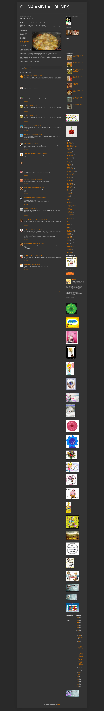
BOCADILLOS (69, 158)
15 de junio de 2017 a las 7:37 (35, 264)
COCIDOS (69, 170)
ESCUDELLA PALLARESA (78, 104)
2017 (78, 630)
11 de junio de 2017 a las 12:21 (36, 75)
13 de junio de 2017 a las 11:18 (32, 208)
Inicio (42, 291)
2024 (78, 618)
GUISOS (68, 195)
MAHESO (69, 206)
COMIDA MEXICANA (71, 174)
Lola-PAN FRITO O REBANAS (30, 162)
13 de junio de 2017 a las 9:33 (40, 197)
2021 (78, 623)
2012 (78, 683)
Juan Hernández (27, 229)
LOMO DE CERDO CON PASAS (80, 645)
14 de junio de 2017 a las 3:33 (41, 219)
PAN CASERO (69, 218)
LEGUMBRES (69, 203)
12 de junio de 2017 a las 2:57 (40, 96)
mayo (79, 667)
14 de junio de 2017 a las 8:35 (36, 229)
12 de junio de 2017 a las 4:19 (35, 125)
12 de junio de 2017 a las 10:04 (35, 170)
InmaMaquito (26, 179)
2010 (78, 686)
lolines (74, 279)
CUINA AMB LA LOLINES (45, 7)
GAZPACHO (69, 193)
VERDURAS (69, 252)
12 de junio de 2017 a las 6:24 (32, 143)
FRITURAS (69, 192)
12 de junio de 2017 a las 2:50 (38, 86)
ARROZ (68, 148)
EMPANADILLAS (70, 184)
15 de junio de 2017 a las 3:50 (36, 255)
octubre (79, 635)
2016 (78, 676)
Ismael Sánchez (27, 134)
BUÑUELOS (69, 159)
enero (79, 674)
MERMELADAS (70, 214)
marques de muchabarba (29, 96)
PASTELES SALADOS (71, 222)
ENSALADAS (69, 186)
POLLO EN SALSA (80, 659)
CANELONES (69, 164)
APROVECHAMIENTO (71, 146)
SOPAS (68, 245)
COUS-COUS (69, 177)
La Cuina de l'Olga (27, 187)
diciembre (80, 632)
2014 (78, 679)
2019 (78, 627)
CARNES (68, 167)
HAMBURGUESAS (70, 198)
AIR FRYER (69, 142)
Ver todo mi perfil (69, 298)
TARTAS (68, 247)
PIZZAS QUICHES (70, 231)
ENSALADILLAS (70, 187)
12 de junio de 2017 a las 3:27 (31, 115)
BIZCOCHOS (69, 156)
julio (79, 639)
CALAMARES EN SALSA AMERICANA (77, 98)
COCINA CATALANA (71, 171)
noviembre (80, 633)
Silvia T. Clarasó (27, 255)
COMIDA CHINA (70, 173)
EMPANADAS (69, 183)
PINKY (25, 143)
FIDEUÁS (69, 190)
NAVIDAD (69, 217)
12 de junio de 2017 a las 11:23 (35, 179)
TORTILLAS (69, 249)
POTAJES (69, 236)
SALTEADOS (69, 242)
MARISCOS (69, 208)
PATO (68, 225)
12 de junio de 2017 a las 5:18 (36, 134)
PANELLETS (69, 220)
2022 (78, 622)
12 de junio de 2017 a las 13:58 (38, 187)
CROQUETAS (69, 180)
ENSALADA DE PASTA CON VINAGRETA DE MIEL (80, 650)
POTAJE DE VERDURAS (78, 62)
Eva (24, 105)
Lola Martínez (26, 75)
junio (79, 641)
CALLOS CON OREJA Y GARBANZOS (77, 84)
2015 (78, 678)
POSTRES (69, 234)
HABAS (68, 196)
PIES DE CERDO (70, 230)
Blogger (58, 704)
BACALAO (69, 151)
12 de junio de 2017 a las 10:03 (42, 162)
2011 (78, 684)
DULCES (68, 181)
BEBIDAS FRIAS (70, 154)
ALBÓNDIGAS (69, 143)
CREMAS (68, 179)
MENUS (68, 211)
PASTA (68, 221)
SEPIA (68, 243)
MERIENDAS (69, 212)
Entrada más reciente (25, 291)
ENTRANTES (69, 189)
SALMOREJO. (69, 239)
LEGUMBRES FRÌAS (71, 205)
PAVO (68, 227)
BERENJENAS (70, 155)
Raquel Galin (26, 170)
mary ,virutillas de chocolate (29, 219)
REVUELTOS (69, 237)
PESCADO (69, 228)
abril (79, 669)
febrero (79, 672)
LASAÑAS (69, 202)
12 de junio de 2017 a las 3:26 (31, 105)
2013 (78, 681)
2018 (78, 629)
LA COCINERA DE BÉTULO (29, 153)
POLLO (25, 68)
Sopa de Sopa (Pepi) (28, 86)
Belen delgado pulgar (28, 243)
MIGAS (68, 215)
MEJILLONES (69, 209)
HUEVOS (68, 199)
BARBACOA (69, 152)
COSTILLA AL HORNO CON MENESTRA (80, 663)
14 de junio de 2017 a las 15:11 (39, 243)
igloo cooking (26, 125)
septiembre (80, 637)
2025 (78, 617)
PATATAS (68, 224)
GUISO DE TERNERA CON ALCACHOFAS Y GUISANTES (78, 70)
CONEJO (68, 176)
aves (68, 149)
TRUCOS (68, 250)
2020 (78, 625)
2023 (78, 620)
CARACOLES (69, 165)
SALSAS (68, 240)
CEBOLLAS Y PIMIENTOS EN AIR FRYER (78, 77)
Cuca (25, 208)
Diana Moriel (26, 264)
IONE (68, 201)
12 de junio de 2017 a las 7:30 (41, 153)
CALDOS (68, 161)
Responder (26, 82)
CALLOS (68, 162)
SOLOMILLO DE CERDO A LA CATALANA (78, 91)
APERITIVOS (69, 145)
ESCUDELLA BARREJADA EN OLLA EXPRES (78, 56)
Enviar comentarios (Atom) (31, 293)
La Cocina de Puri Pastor (29, 197)
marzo (79, 670)
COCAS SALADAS (70, 168)
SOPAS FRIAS (70, 246)
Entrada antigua (58, 291)
